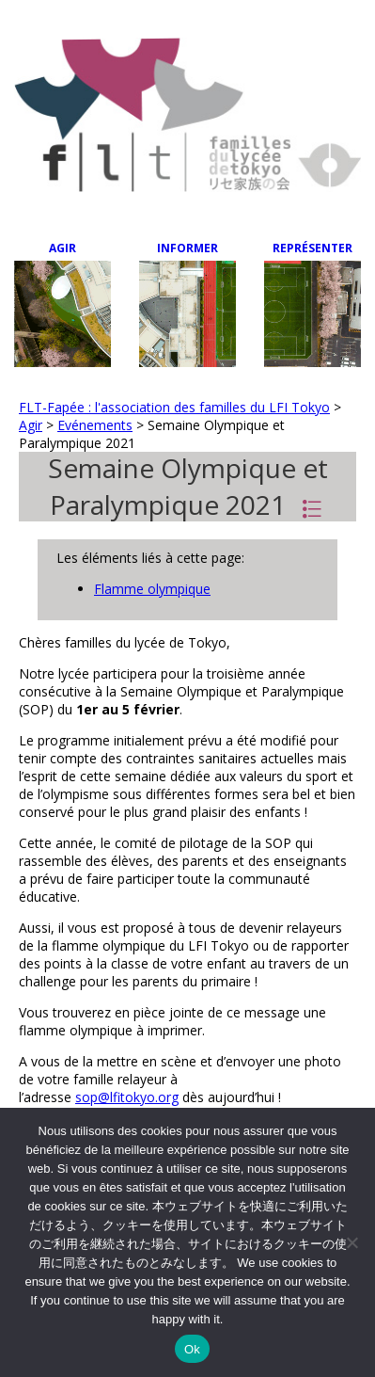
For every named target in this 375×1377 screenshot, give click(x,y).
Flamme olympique (152, 589)
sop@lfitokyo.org (127, 1097)
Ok (192, 1349)
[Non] (351, 1242)
